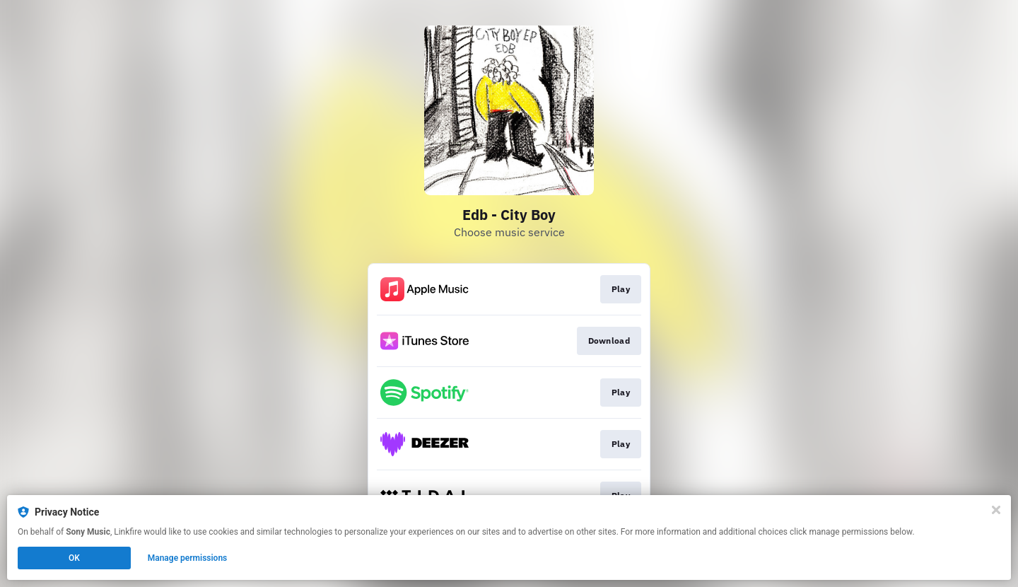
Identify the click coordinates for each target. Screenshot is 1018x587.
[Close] (996, 510)
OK (74, 558)
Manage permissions (188, 558)
